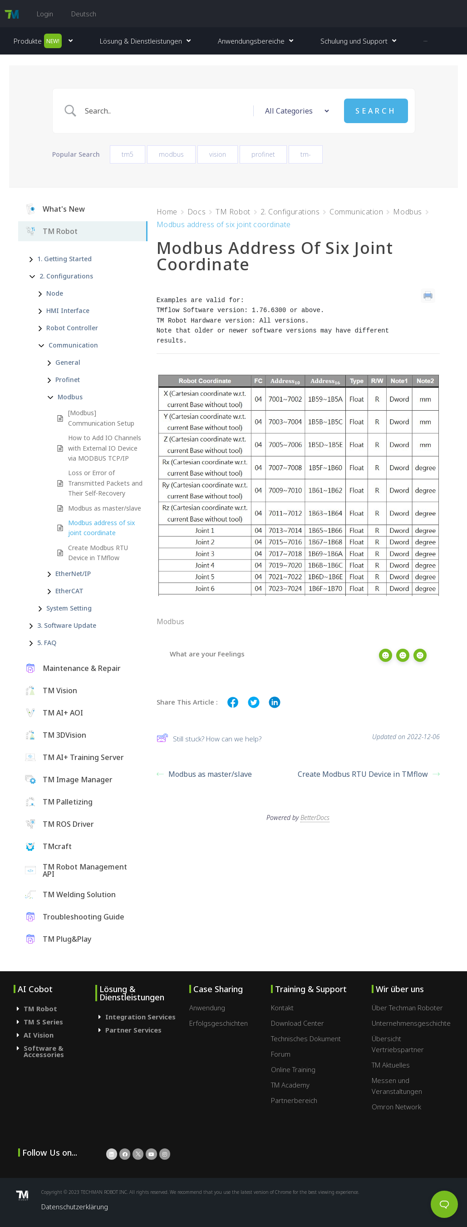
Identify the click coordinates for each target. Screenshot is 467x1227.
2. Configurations (66, 292)
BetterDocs (314, 829)
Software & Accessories (44, 1067)
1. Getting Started (64, 274)
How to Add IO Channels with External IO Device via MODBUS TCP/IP (104, 463)
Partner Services (133, 1045)
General (67, 378)
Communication (73, 361)
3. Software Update (66, 641)
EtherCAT (69, 606)
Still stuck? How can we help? (209, 755)
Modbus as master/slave (104, 523)
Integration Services (140, 1032)
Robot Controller (72, 343)
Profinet (67, 395)
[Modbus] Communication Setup (101, 433)
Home (167, 228)
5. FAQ (46, 658)
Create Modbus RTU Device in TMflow (98, 568)
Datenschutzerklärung (74, 1222)
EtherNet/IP (73, 589)
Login (45, 13)
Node (54, 309)
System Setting (69, 624)
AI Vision (39, 1050)
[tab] (54, 1024)
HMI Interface (67, 326)
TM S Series (43, 1037)
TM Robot (233, 228)
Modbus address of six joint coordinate (101, 543)
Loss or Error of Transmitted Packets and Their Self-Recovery (105, 498)
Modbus (70, 412)
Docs (196, 228)
